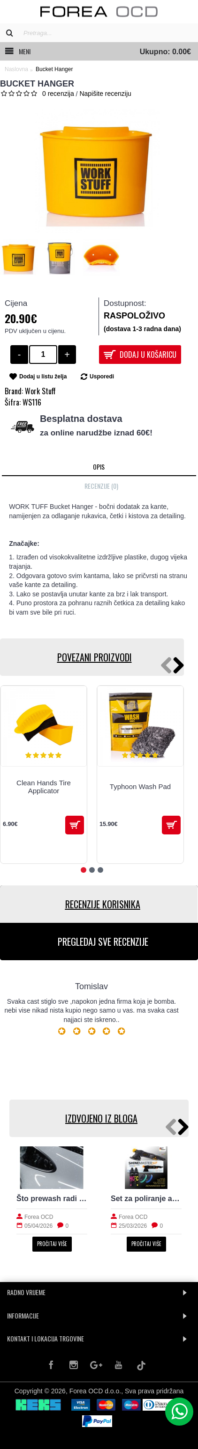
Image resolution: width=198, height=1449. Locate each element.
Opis (99, 466)
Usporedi (102, 376)
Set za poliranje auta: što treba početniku (146, 1199)
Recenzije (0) (101, 486)
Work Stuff (40, 391)
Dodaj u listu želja (43, 376)
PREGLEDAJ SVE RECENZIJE (103, 942)
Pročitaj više (52, 1243)
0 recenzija (58, 93)
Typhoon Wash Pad (140, 786)
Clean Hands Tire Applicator (43, 787)
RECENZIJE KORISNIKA (102, 904)
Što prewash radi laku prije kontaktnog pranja (51, 1199)
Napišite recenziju (105, 93)
